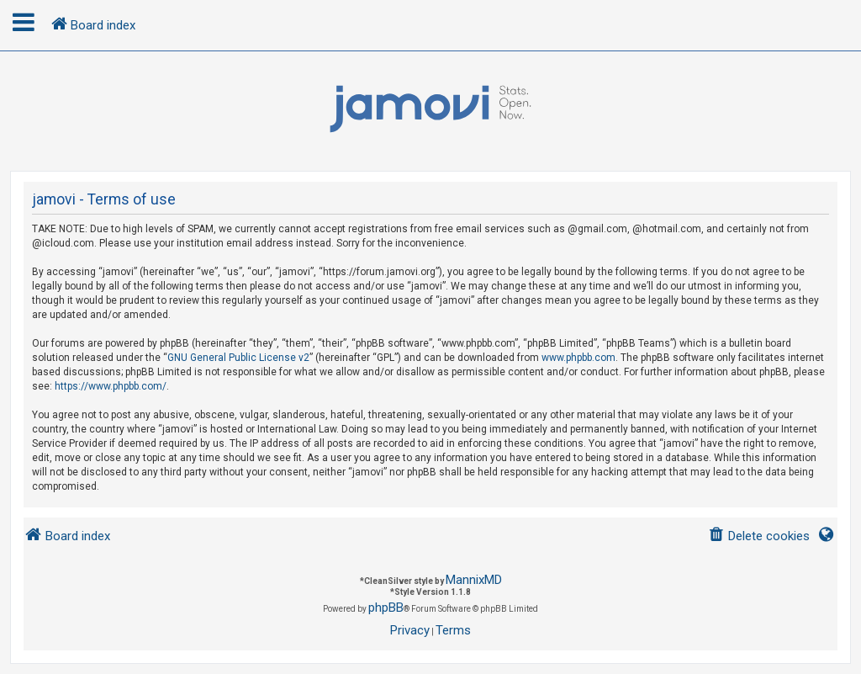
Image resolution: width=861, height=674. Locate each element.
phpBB (386, 607)
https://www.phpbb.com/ (110, 386)
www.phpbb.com (578, 358)
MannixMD (474, 579)
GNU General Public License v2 (238, 358)
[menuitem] (759, 536)
